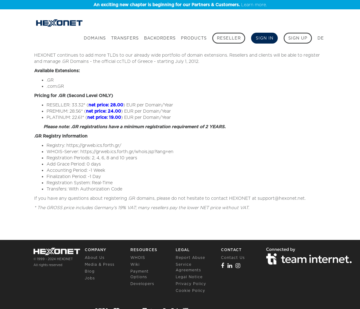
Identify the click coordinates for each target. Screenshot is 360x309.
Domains (95, 38)
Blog (90, 271)
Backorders (160, 38)
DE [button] (320, 38)
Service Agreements (188, 267)
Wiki (135, 264)
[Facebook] (222, 265)
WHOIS (137, 257)
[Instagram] (238, 265)
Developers (142, 283)
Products (194, 38)
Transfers (125, 38)
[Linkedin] (229, 265)
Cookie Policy (190, 290)
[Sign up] (298, 38)
